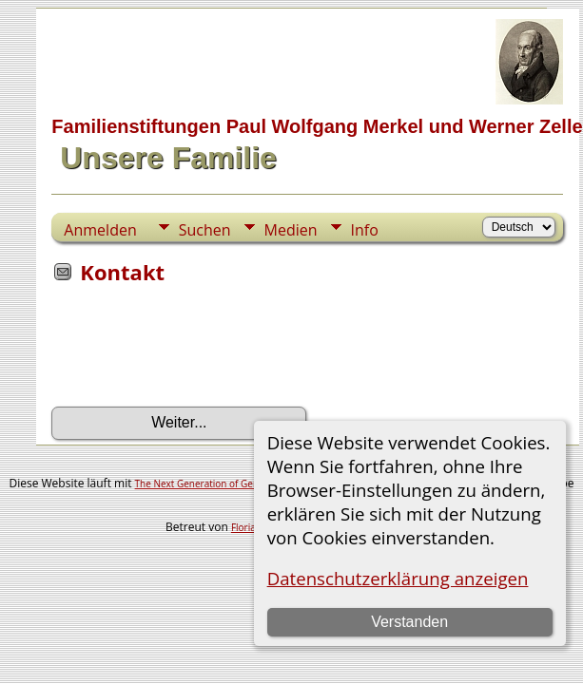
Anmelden (100, 229)
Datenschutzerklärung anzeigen (398, 578)
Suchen (205, 229)
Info (365, 229)
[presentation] (195, 351)
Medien (291, 229)
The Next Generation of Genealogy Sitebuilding (238, 483)
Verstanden (409, 622)
